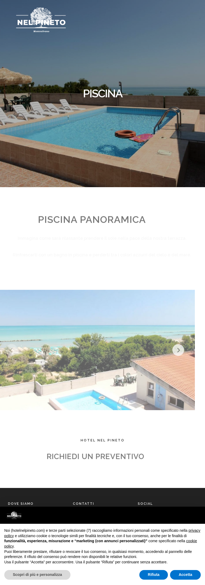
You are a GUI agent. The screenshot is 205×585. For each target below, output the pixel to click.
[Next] (169, 350)
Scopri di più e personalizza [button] (37, 574)
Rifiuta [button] (154, 574)
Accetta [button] (185, 574)
